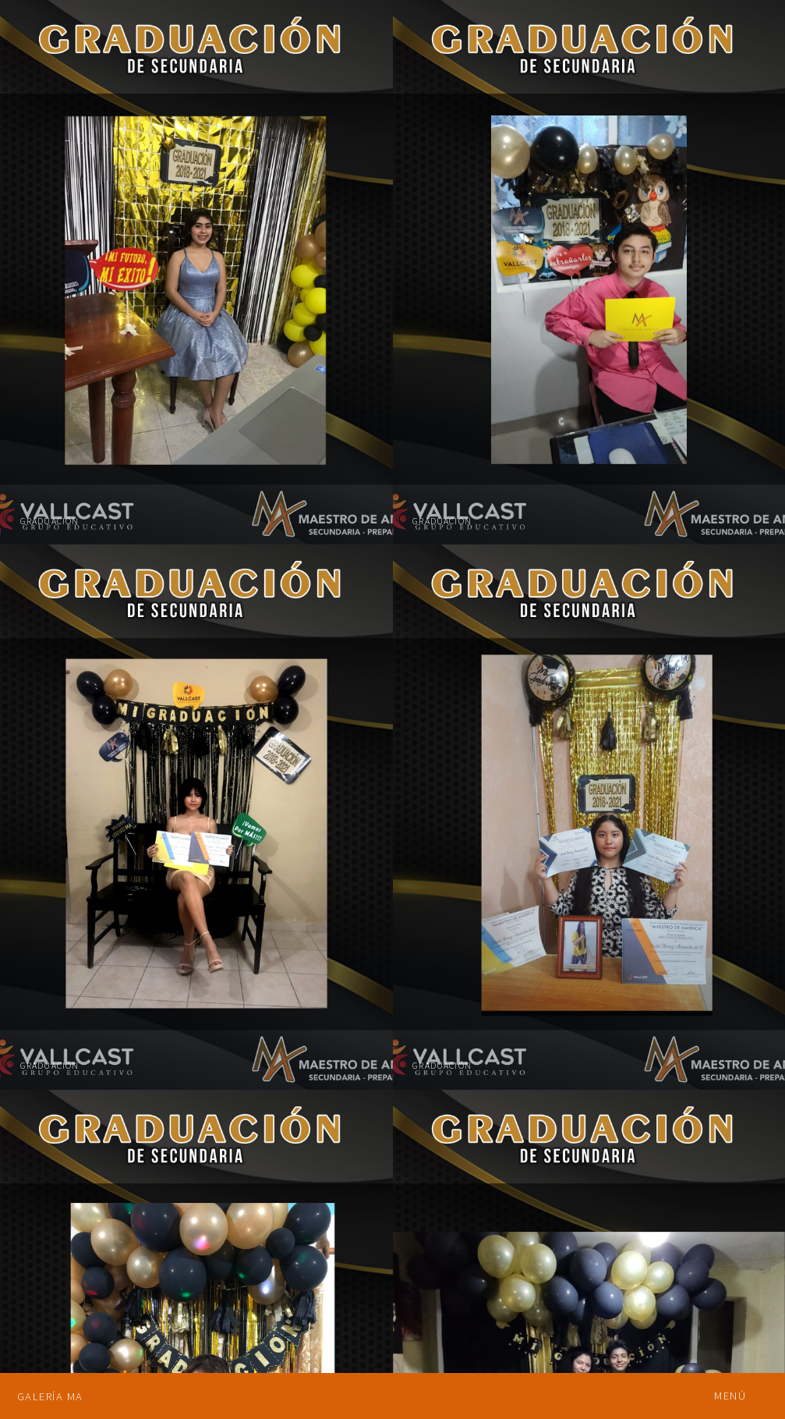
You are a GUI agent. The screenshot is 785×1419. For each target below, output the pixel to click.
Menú (730, 1396)
